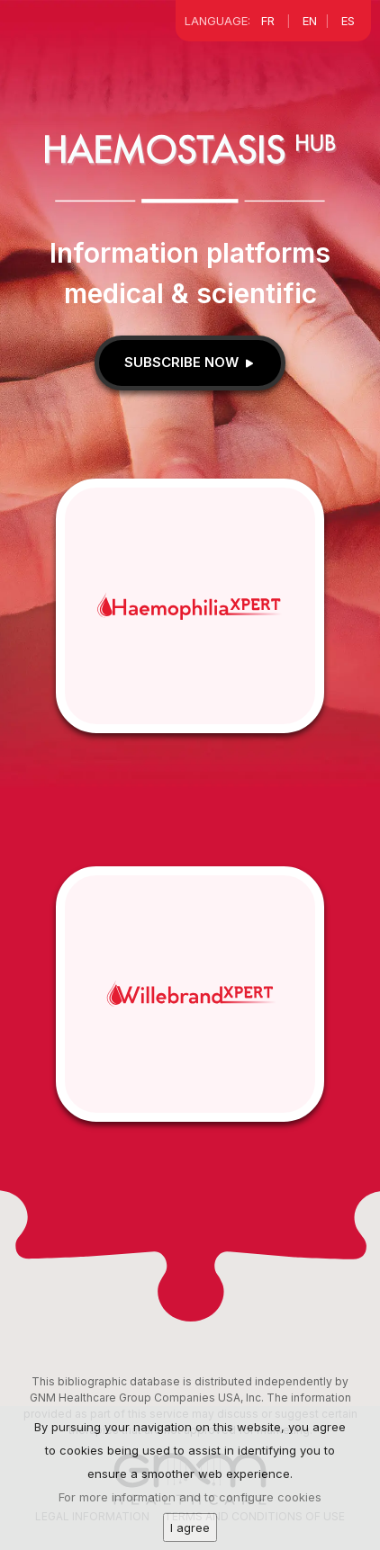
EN (310, 20)
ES (348, 20)
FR (268, 20)
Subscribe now (190, 362)
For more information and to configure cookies (190, 1504)
